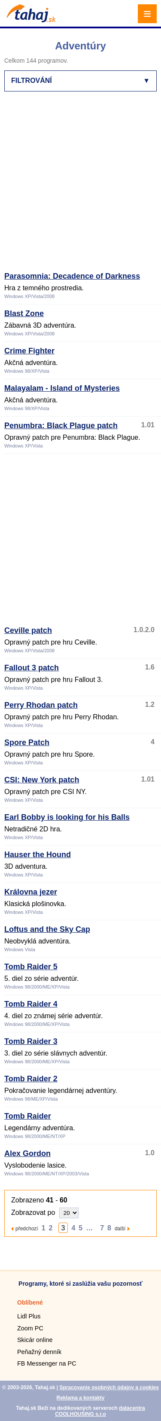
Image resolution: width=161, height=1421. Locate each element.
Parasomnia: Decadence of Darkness (72, 276)
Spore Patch (26, 742)
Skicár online (34, 1339)
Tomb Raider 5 (31, 966)
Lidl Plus (28, 1316)
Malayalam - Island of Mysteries (62, 388)
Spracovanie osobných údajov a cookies (108, 1387)
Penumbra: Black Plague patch (61, 425)
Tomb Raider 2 (31, 1078)
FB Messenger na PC (46, 1363)
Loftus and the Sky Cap (47, 929)
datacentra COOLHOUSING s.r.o (100, 1411)
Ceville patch (28, 630)
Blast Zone (24, 313)
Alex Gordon (27, 1153)
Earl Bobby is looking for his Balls (67, 817)
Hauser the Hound (37, 854)
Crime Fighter (29, 351)
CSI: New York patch (41, 780)
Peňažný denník (39, 1351)
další (120, 1228)
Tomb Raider (27, 1116)
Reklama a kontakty (80, 1398)
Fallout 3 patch (31, 667)
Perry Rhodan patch (41, 705)
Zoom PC (30, 1328)
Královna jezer (30, 892)
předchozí (26, 1228)
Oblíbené (30, 1302)
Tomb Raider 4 (31, 1004)
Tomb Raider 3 (31, 1041)
